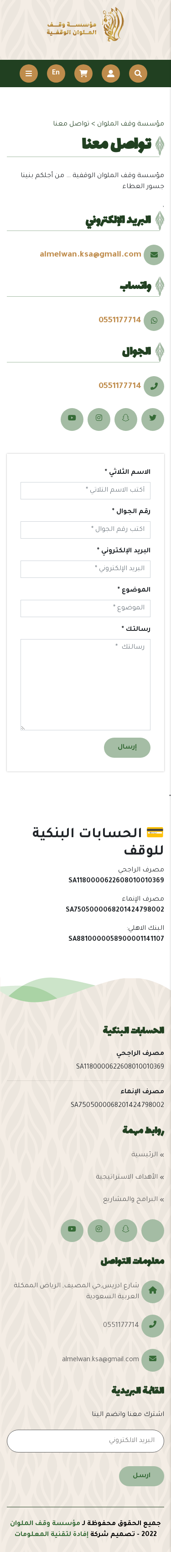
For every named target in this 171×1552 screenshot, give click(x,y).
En (56, 73)
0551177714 (119, 320)
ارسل (141, 1476)
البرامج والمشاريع (130, 1200)
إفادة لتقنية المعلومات (51, 1535)
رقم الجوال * (131, 512)
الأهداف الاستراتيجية (127, 1177)
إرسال (127, 747)
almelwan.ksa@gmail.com (90, 255)
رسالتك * (136, 630)
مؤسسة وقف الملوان (45, 1524)
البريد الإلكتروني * (123, 551)
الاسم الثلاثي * (127, 473)
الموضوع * (134, 590)
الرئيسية (144, 1155)
